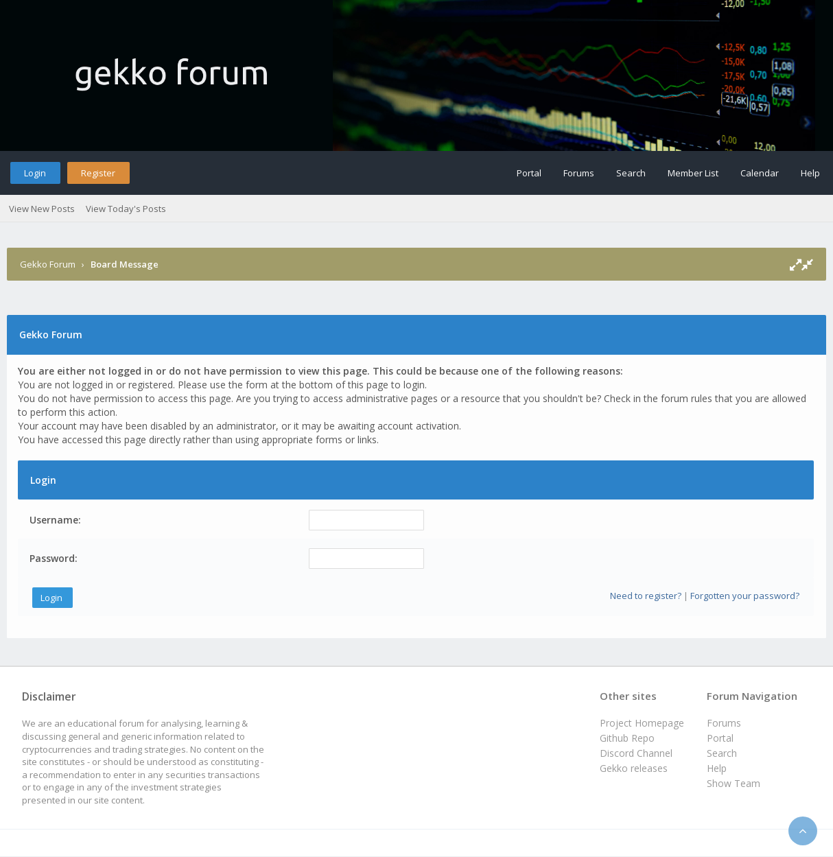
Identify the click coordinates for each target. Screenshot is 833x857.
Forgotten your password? (744, 595)
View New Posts (42, 208)
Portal (529, 173)
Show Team (733, 783)
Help (810, 173)
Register (98, 173)
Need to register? (645, 595)
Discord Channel (636, 753)
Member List (693, 173)
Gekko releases (634, 768)
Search (631, 173)
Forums (578, 173)
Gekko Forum (47, 264)
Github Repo (627, 737)
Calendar (759, 173)
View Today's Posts (126, 208)
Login (35, 173)
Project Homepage (642, 722)
